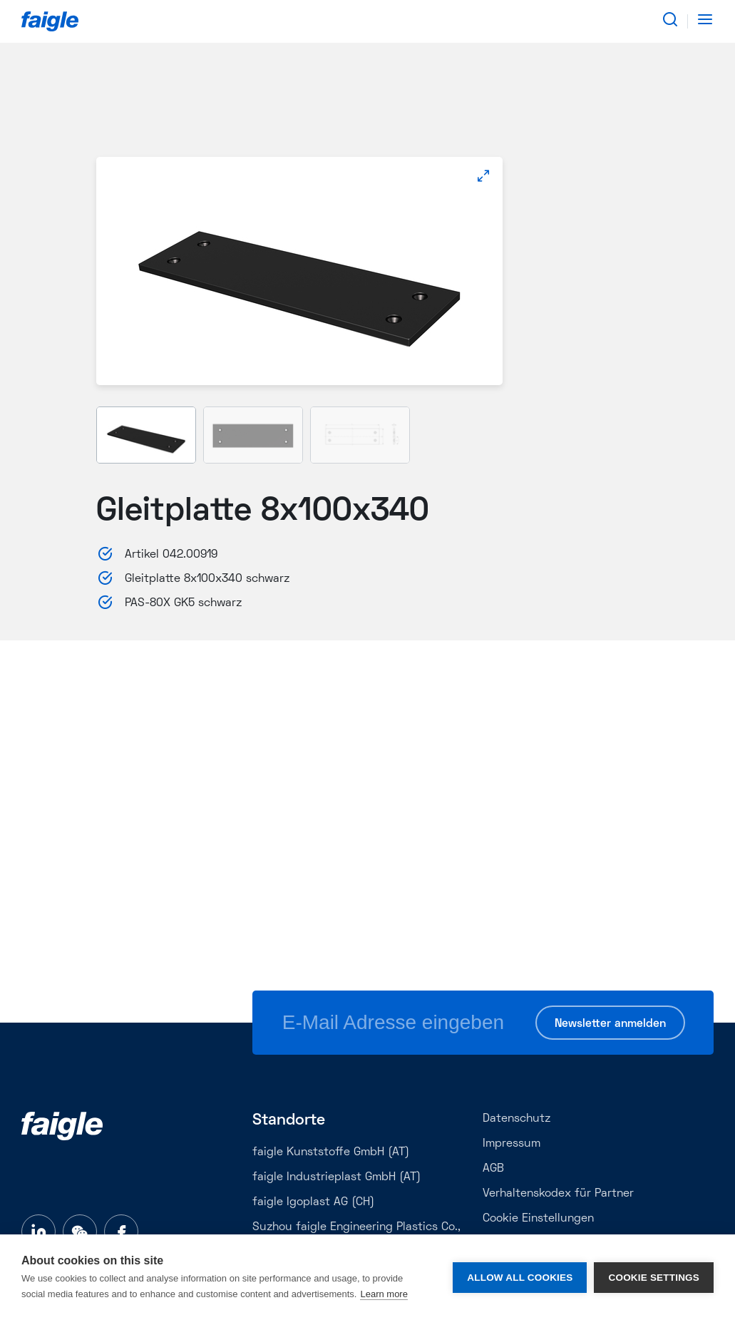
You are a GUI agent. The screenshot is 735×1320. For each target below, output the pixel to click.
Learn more (383, 1294)
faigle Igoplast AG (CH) (313, 1202)
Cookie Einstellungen (538, 1219)
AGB (493, 1169)
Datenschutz (516, 1119)
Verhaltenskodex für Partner (558, 1194)
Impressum (511, 1144)
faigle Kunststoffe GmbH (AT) (330, 1152)
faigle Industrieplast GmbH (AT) (336, 1177)
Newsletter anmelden (610, 1024)
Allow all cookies (519, 1277)
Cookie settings (653, 1277)
